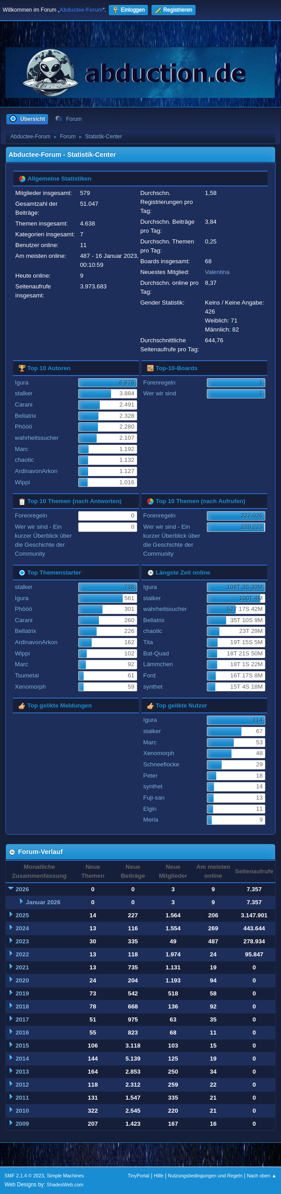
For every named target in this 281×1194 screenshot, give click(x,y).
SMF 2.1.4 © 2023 (24, 1175)
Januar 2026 (43, 902)
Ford (149, 675)
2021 (22, 967)
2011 (22, 1097)
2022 (22, 954)
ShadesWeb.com (65, 1184)
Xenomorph (30, 686)
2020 (22, 980)
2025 (22, 915)
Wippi (22, 482)
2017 (22, 1019)
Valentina (217, 272)
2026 (22, 889)
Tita (148, 642)
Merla (150, 819)
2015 (22, 1045)
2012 (22, 1084)
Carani (23, 404)
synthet (153, 686)
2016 (22, 1032)
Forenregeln (159, 382)
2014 (22, 1058)
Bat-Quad (156, 653)
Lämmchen (158, 664)
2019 (22, 993)
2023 (22, 941)
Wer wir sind (159, 393)
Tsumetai (27, 675)
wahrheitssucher (36, 437)
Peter (150, 775)
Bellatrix (25, 415)
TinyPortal (138, 1175)
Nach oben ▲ (262, 1175)
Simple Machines (65, 1175)
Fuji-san (154, 797)
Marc (21, 449)
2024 (22, 928)
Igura (21, 382)
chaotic (24, 459)
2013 (22, 1071)
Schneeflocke (161, 764)
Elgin (150, 808)
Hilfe (159, 1175)
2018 (22, 1006)
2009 (22, 1123)
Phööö (23, 426)
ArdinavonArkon (36, 471)
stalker (23, 393)
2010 (22, 1110)
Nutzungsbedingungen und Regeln (205, 1175)
